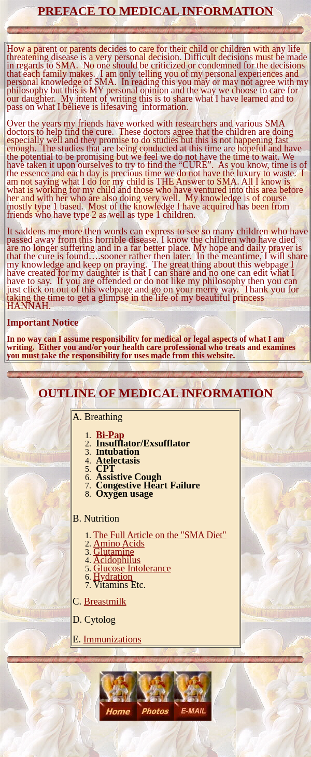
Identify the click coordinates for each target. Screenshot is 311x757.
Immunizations (112, 639)
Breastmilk (105, 601)
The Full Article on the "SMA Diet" (160, 535)
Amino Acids (119, 543)
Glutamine (113, 551)
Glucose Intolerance (132, 568)
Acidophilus (116, 559)
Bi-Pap (110, 434)
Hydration (113, 576)
